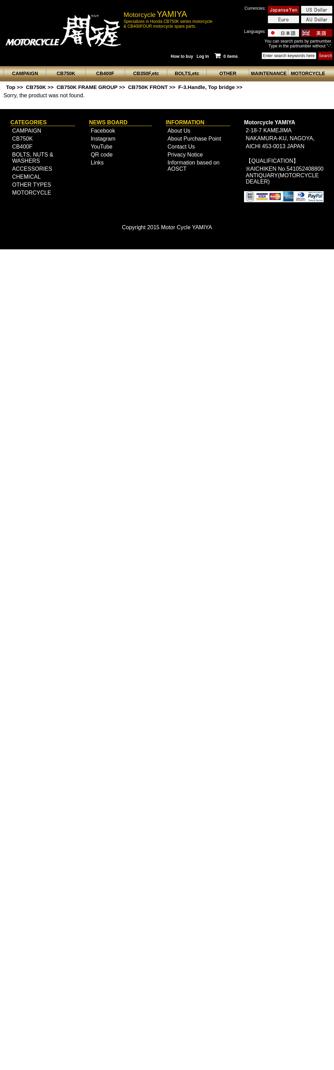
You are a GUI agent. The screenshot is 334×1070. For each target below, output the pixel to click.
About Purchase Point (194, 139)
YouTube (101, 147)
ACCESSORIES (32, 169)
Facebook (103, 131)
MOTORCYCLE (31, 193)
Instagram (103, 139)
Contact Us (181, 147)
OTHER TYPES (31, 185)
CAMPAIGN (26, 131)
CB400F (22, 147)
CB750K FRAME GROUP (86, 87)
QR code (101, 155)
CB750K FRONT (148, 87)
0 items (226, 56)
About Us (179, 131)
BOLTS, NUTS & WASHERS (32, 158)
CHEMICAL (26, 177)
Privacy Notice (185, 155)
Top (11, 87)
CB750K (36, 87)
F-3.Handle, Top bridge (206, 87)
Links (97, 163)
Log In (203, 56)
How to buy (182, 56)
